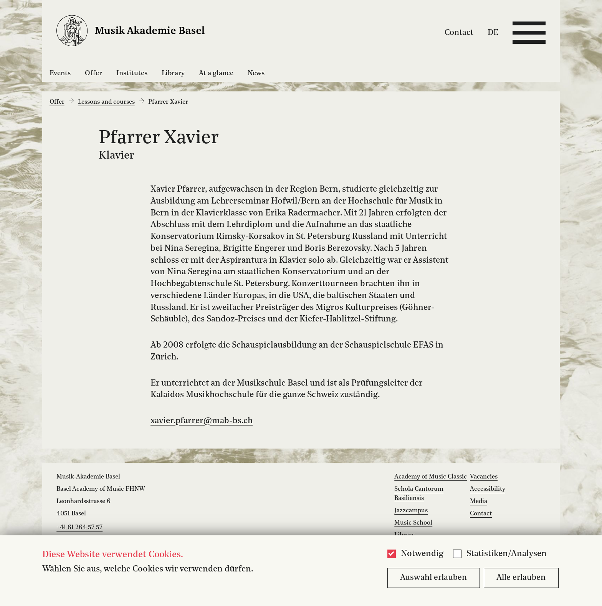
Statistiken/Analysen (506, 554)
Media (478, 501)
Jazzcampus (411, 511)
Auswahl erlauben (433, 578)
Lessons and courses (106, 102)
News (256, 73)
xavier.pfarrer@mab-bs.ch (201, 421)
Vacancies (484, 477)
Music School (413, 523)
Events (60, 73)
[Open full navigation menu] (529, 33)
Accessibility (487, 489)
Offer (93, 73)
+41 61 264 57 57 (79, 528)
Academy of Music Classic (430, 477)
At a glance (216, 73)
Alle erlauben (521, 578)
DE (493, 32)
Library (173, 73)
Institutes (131, 73)
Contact (459, 32)
